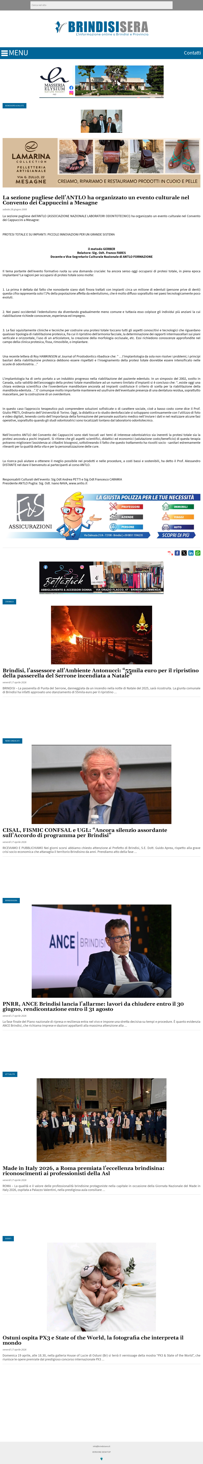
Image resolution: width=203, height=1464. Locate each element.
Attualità (10, 1074)
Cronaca (9, 601)
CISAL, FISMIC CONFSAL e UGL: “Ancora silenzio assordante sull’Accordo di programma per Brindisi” (85, 833)
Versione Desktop (101, 1452)
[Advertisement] (101, 717)
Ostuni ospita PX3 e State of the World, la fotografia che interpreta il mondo (93, 1340)
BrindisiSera (11, 900)
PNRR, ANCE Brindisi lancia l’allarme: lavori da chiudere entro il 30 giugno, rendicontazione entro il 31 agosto (93, 1007)
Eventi (8, 1238)
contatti (192, 53)
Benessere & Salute (14, 105)
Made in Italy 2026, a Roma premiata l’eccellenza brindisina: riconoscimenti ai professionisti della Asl (84, 1171)
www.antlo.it (78, 483)
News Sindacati (12, 741)
